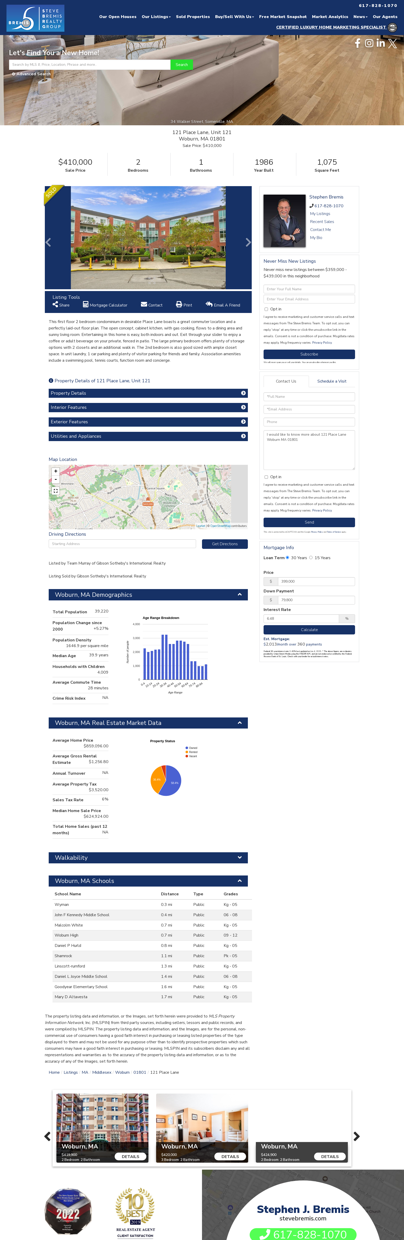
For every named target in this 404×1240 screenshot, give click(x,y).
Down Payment (279, 591)
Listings (71, 1072)
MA (85, 1072)
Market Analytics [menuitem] (330, 17)
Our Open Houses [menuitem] (118, 17)
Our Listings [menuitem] (156, 17)
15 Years (320, 558)
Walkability (71, 858)
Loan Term (274, 558)
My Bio (316, 238)
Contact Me (320, 230)
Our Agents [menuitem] (385, 17)
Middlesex (101, 1072)
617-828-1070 (329, 206)
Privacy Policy (322, 343)
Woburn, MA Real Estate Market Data (108, 723)
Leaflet (200, 526)
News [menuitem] (361, 17)
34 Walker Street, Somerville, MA (202, 122)
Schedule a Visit (332, 381)
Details (130, 1157)
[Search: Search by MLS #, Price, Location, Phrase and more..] (90, 65)
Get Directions (225, 544)
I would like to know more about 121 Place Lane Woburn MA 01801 (309, 450)
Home (54, 1072)
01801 (139, 1072)
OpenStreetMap (220, 526)
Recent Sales (322, 222)
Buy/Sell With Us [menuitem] (234, 17)
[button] (182, 65)
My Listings (320, 214)
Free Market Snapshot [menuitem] (283, 17)
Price (269, 572)
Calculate (309, 630)
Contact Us (286, 381)
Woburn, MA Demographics (93, 595)
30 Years (296, 558)
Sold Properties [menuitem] (193, 17)
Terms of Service (334, 532)
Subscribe (309, 354)
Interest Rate (277, 610)
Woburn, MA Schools (84, 881)
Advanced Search (33, 74)
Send (309, 522)
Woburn (122, 1072)
